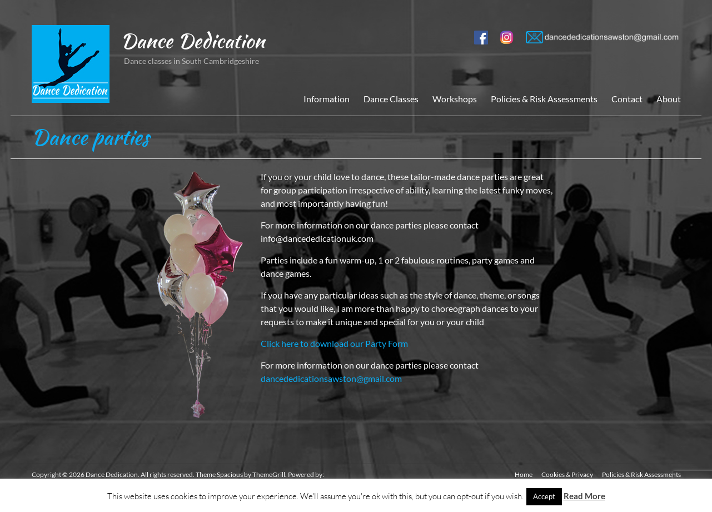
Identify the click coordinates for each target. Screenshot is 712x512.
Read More (584, 496)
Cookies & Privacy (567, 474)
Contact (627, 98)
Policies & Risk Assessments (544, 98)
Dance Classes (391, 98)
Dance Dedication (193, 40)
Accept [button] (544, 496)
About (668, 98)
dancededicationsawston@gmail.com (331, 378)
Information (326, 98)
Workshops (454, 98)
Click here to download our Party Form (334, 343)
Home (523, 474)
